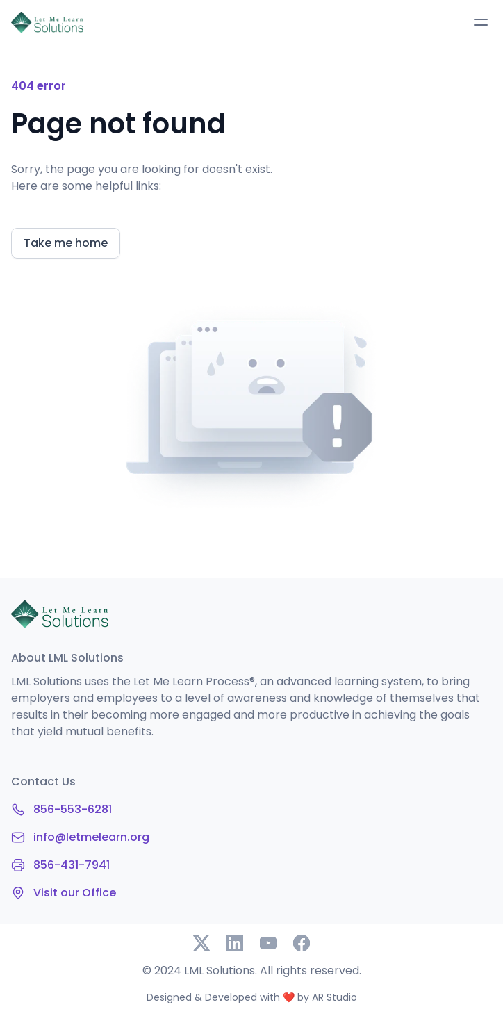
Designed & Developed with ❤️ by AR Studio (252, 997)
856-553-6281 (72, 809)
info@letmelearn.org (91, 837)
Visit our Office (74, 893)
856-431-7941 (71, 865)
